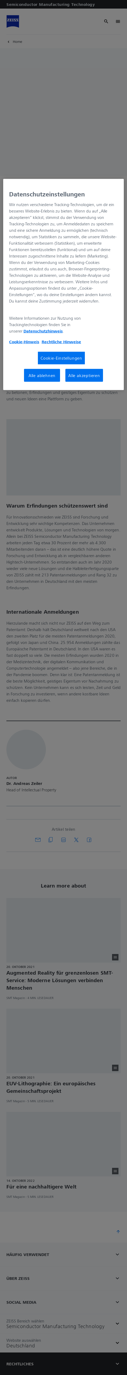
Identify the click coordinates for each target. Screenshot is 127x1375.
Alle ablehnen (42, 375)
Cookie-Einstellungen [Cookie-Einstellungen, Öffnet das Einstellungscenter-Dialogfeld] (61, 358)
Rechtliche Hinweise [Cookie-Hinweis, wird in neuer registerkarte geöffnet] (61, 342)
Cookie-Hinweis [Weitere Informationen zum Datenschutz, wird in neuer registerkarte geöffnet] (24, 342)
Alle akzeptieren (84, 375)
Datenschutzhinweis (43, 331)
